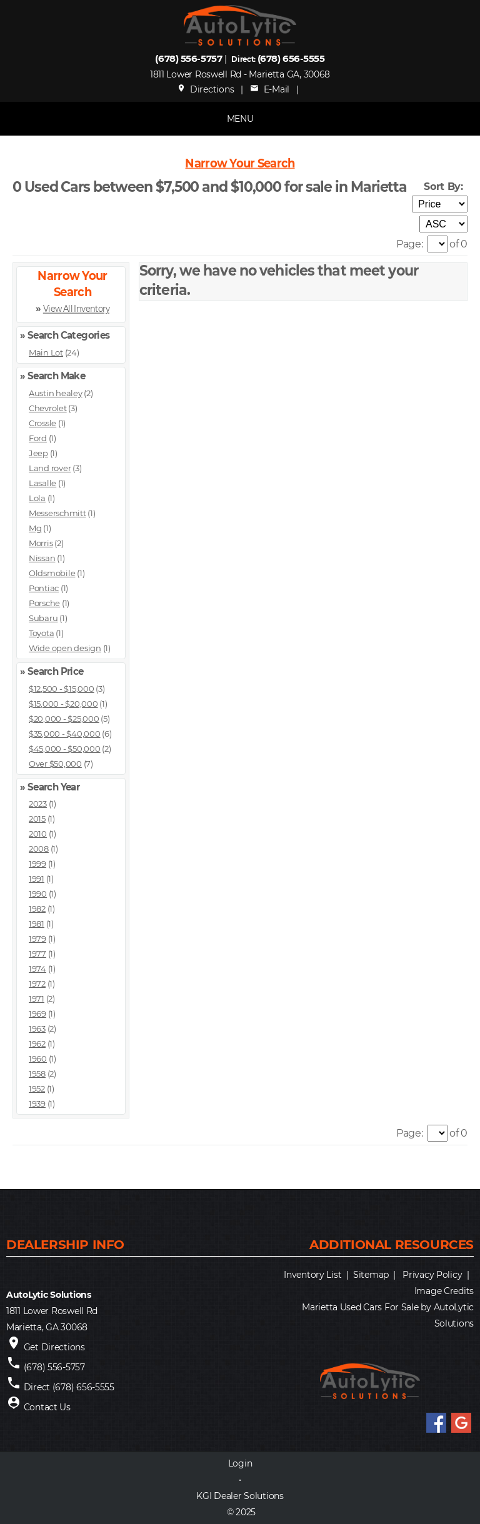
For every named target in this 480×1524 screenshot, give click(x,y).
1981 (36, 924)
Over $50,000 (55, 764)
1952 (37, 1088)
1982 (37, 909)
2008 (39, 849)
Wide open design (65, 648)
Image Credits (444, 1291)
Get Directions (54, 1347)
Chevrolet (48, 408)
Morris (40, 543)
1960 (38, 1058)
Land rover (50, 468)
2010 (38, 834)
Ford (38, 438)
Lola (37, 498)
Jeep (38, 453)
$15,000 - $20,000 (63, 704)
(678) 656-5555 (291, 58)
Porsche (44, 603)
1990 (38, 894)
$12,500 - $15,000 (61, 689)
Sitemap (371, 1274)
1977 (37, 954)
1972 (37, 984)
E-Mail (269, 89)
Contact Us (47, 1407)
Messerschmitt (57, 513)
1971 (36, 999)
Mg (35, 528)
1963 (37, 1028)
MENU (240, 118)
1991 (36, 879)
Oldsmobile (52, 573)
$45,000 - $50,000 (65, 749)
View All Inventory (76, 309)
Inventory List (312, 1274)
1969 (37, 1013)
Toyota (41, 633)
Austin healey (55, 393)
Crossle (42, 423)
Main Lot (46, 352)
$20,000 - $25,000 (64, 719)
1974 (37, 969)
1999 (37, 864)
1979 (37, 939)
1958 (37, 1073)
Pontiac (44, 588)
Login (240, 1463)
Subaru (43, 618)
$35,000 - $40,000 (65, 734)
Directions (205, 89)
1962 (37, 1043)
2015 (37, 819)
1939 (37, 1103)
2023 (38, 804)
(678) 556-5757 (188, 58)
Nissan (42, 558)
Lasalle (42, 483)
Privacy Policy (432, 1274)
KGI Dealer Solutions (239, 1496)
